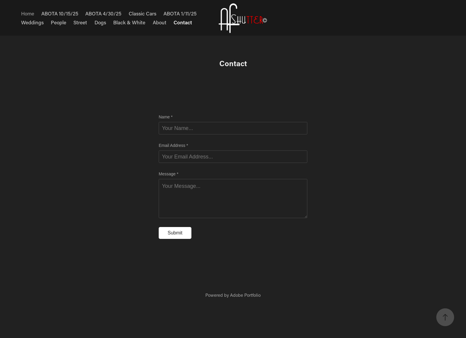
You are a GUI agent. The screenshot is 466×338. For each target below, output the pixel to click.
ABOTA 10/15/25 (59, 13)
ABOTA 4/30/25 (103, 13)
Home (27, 13)
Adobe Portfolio (245, 295)
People (58, 22)
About (159, 22)
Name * (166, 117)
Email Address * (173, 145)
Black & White (129, 22)
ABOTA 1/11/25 (179, 13)
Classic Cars (142, 13)
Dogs (100, 22)
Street (80, 22)
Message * (168, 174)
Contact (183, 22)
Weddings (32, 22)
